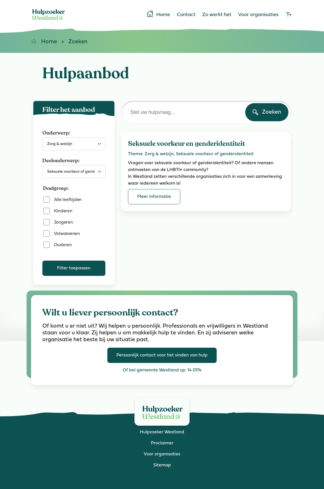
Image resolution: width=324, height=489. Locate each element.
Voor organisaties (258, 15)
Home (158, 14)
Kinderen (63, 211)
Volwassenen (67, 234)
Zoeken (72, 42)
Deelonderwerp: (61, 160)
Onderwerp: (56, 132)
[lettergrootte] (288, 15)
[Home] (48, 21)
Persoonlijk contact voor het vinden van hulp (162, 355)
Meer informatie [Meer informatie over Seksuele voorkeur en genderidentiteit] (154, 197)
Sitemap (162, 465)
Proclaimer (162, 443)
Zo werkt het (216, 15)
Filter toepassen (73, 268)
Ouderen (63, 245)
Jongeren (63, 222)
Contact (186, 15)
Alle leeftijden (68, 200)
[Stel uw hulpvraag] (206, 112)
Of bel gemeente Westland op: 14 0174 (162, 370)
